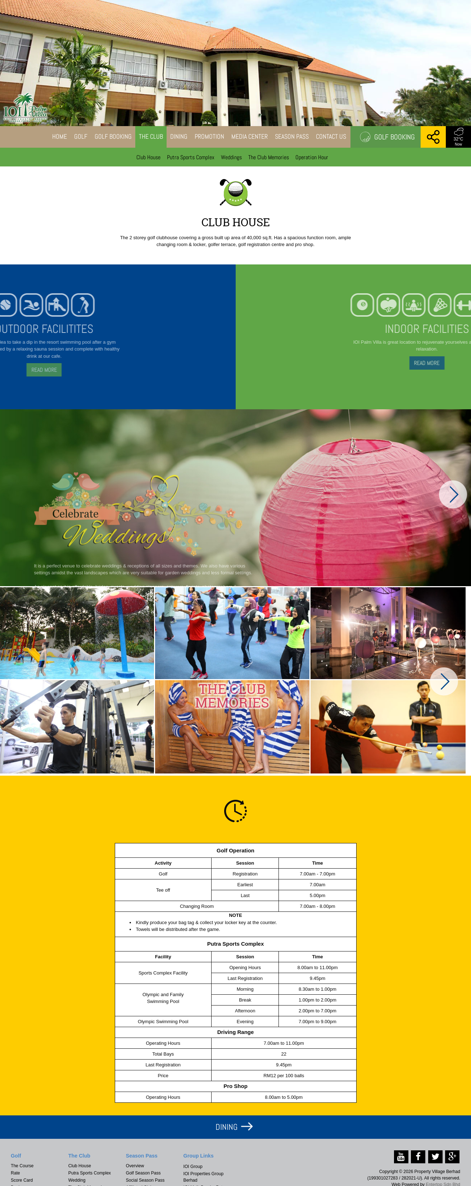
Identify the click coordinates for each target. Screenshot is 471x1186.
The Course (22, 1165)
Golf (80, 136)
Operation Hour (311, 157)
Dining (178, 136)
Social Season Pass (145, 1180)
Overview (135, 1165)
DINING (226, 1127)
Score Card (22, 1180)
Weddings (231, 157)
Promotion (209, 136)
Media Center (249, 136)
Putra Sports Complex (190, 157)
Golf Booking (113, 136)
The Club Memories (268, 157)
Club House (148, 157)
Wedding (77, 1180)
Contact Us (331, 136)
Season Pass (292, 136)
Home (59, 136)
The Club (151, 136)
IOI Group (193, 1166)
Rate (15, 1173)
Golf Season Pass (143, 1173)
